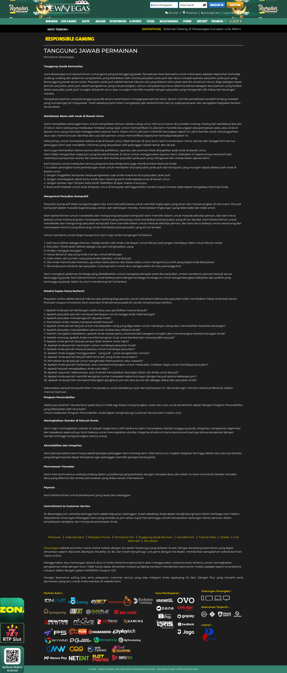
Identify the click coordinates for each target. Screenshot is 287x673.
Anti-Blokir (151, 540)
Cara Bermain (186, 537)
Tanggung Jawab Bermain (155, 537)
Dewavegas (51, 547)
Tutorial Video (208, 537)
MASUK (216, 5)
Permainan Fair (124, 537)
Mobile (225, 537)
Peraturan (55, 537)
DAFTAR (235, 5)
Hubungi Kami (75, 537)
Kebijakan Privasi (99, 537)
